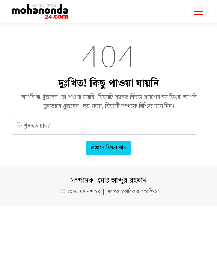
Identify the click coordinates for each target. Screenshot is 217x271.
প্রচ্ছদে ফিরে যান (109, 147)
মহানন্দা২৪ (90, 192)
